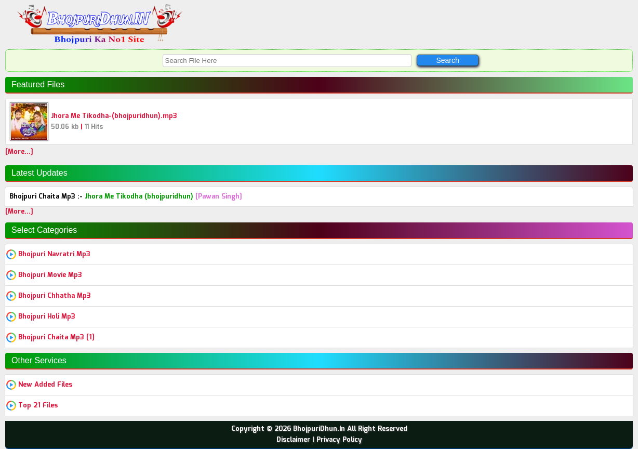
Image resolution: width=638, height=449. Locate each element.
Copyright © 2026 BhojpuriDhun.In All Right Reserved (319, 429)
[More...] (19, 152)
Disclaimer (293, 439)
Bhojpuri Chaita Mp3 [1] (56, 337)
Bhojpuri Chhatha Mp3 (54, 295)
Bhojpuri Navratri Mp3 (54, 254)
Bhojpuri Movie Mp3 (50, 275)
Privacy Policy (339, 439)
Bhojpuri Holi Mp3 (46, 316)
